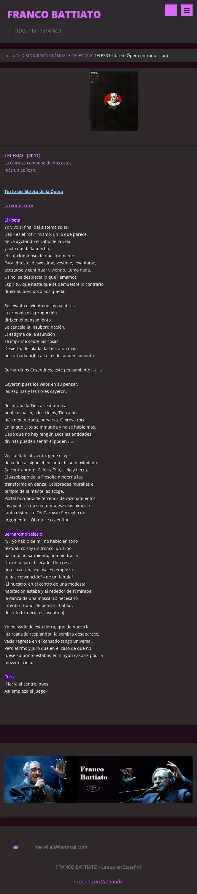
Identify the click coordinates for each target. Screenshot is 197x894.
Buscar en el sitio (171, 10)
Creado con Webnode (98, 881)
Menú (187, 10)
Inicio (9, 55)
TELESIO (80, 55)
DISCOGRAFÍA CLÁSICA (43, 55)
